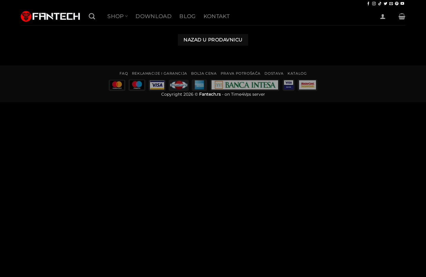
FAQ (124, 73)
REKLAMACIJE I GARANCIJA (159, 73)
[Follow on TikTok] (380, 4)
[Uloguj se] (383, 16)
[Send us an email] (391, 4)
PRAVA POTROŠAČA (241, 73)
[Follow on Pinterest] (396, 4)
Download (153, 16)
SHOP (117, 16)
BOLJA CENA (204, 73)
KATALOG (297, 73)
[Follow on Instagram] (374, 4)
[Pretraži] (92, 16)
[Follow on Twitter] (385, 4)
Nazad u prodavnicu (212, 40)
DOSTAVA (273, 73)
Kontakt (217, 16)
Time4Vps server (248, 94)
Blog (187, 16)
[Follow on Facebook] (368, 4)
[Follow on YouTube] (402, 4)
